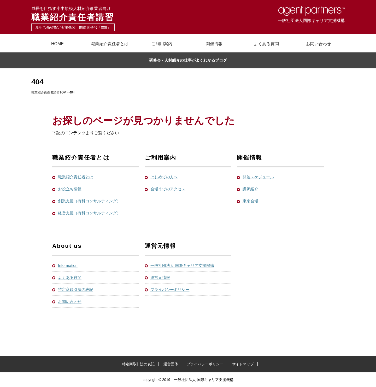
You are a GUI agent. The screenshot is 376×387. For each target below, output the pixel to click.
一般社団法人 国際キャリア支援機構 (182, 265)
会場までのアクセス (168, 189)
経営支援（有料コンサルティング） (89, 213)
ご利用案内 (161, 44)
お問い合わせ (318, 44)
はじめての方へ (164, 177)
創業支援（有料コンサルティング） (89, 201)
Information (68, 265)
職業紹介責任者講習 (109, 14)
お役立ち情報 (69, 189)
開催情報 (214, 44)
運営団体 (170, 364)
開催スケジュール (258, 177)
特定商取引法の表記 (75, 289)
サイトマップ (243, 364)
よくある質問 (266, 44)
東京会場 (250, 201)
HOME (57, 44)
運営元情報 (160, 277)
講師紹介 (250, 189)
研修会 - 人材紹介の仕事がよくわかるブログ (188, 60)
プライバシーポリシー (170, 289)
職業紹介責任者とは (109, 44)
